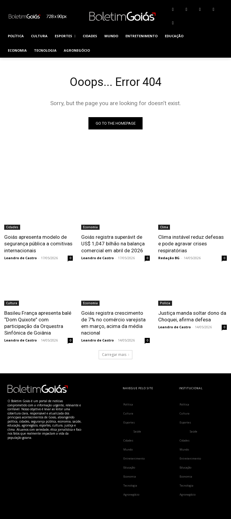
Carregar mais (115, 354)
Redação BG (169, 258)
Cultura (11, 303)
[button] (220, 43)
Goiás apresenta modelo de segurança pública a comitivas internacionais (38, 243)
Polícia (165, 303)
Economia (90, 227)
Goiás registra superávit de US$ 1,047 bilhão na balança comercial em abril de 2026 (113, 243)
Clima (164, 227)
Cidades (12, 227)
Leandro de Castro (20, 258)
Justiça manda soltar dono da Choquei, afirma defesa (192, 316)
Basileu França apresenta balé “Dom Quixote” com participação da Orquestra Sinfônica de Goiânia (37, 323)
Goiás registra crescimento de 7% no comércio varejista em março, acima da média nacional (113, 323)
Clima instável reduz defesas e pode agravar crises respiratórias (191, 243)
